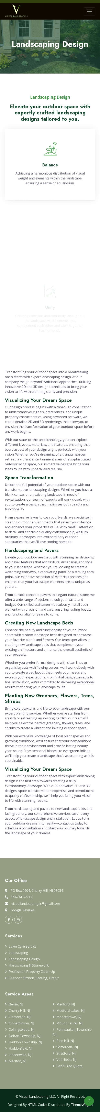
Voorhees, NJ (66, 1059)
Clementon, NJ (20, 1017)
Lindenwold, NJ (20, 1055)
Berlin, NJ (16, 1004)
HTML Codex (37, 1104)
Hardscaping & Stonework (29, 965)
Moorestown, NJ (68, 1017)
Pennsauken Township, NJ (72, 1032)
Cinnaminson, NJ (21, 1023)
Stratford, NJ (66, 1053)
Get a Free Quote (69, 1066)
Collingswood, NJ (22, 1029)
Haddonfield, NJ (20, 1048)
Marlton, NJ (17, 1061)
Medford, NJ (65, 1004)
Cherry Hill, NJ (19, 1010)
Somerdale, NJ (67, 1047)
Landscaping (18, 952)
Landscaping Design (24, 959)
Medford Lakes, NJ (70, 1010)
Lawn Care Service (22, 946)
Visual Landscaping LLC (37, 1096)
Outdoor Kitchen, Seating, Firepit (34, 978)
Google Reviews (23, 910)
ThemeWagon (82, 1104)
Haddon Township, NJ (25, 1042)
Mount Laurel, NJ (69, 1023)
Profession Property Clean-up (32, 971)
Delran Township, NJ (25, 1036)
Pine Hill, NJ (65, 1040)
